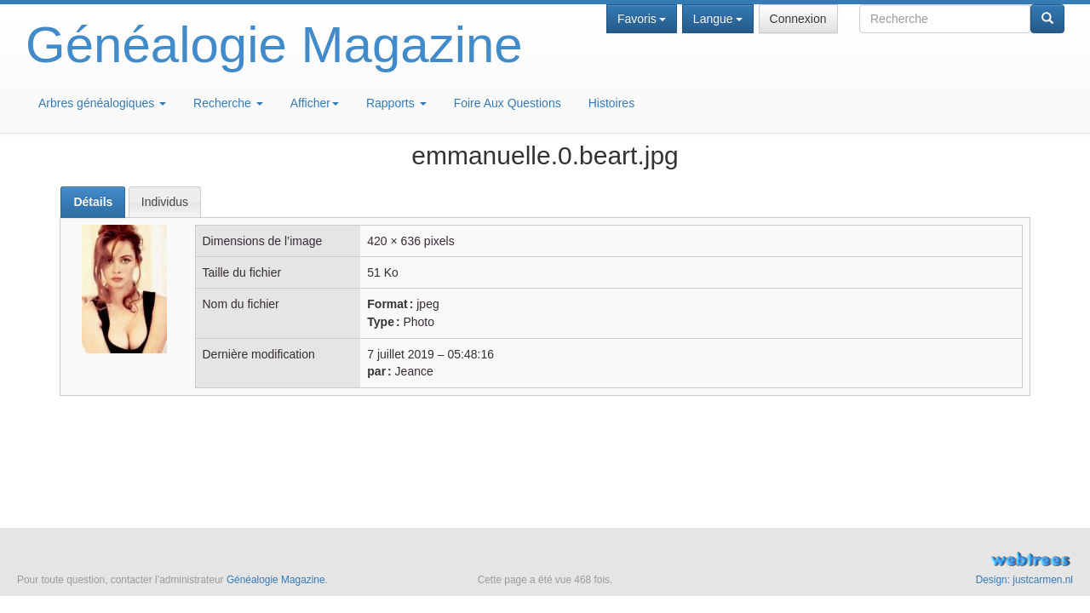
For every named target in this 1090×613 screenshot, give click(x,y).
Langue (718, 19)
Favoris (641, 19)
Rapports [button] (396, 103)
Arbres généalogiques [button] (102, 103)
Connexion (798, 19)
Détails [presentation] (92, 202)
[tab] (92, 202)
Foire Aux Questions (507, 103)
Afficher (314, 103)
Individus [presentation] (164, 202)
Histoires (611, 103)
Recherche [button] (228, 103)
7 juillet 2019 (400, 354)
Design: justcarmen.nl (1024, 580)
